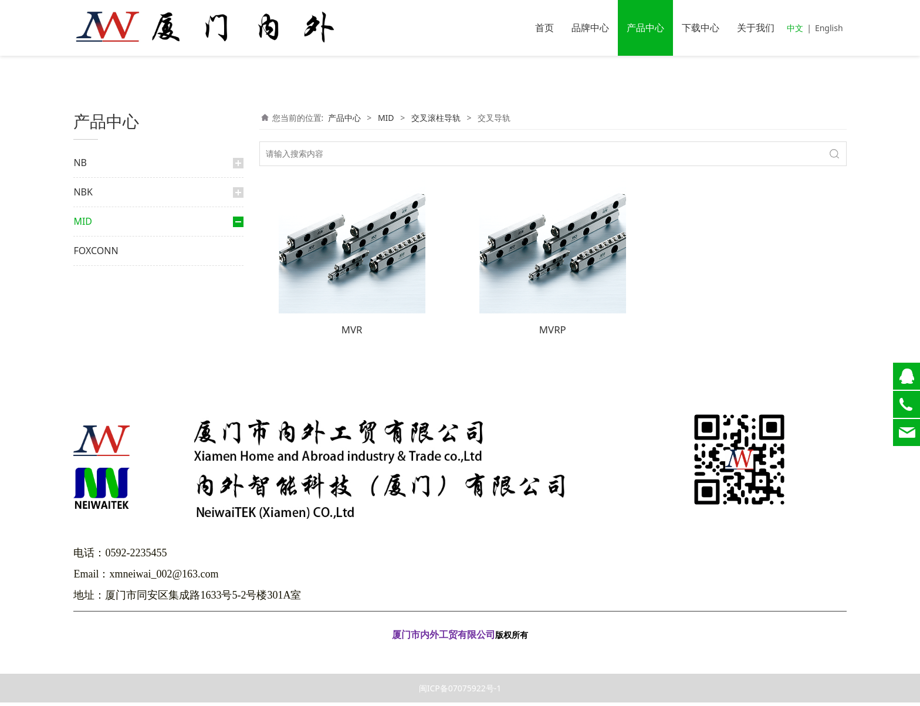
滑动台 (107, 294)
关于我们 (755, 27)
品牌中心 (590, 27)
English (829, 27)
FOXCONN (95, 366)
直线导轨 (101, 336)
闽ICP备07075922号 (460, 655)
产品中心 (645, 27)
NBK (82, 191)
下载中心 (700, 27)
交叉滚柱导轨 (115, 252)
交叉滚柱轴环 (109, 315)
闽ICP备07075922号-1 (460, 691)
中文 (795, 27)
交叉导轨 (117, 275)
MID (82, 221)
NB (80, 162)
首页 (544, 27)
